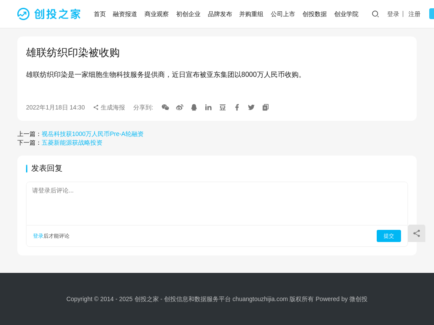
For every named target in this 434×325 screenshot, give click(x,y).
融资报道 (126, 13)
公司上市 (284, 13)
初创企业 (189, 13)
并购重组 (252, 13)
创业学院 (347, 13)
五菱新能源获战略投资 (72, 142)
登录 (394, 13)
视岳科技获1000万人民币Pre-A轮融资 (93, 133)
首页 (101, 13)
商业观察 (157, 13)
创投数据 (315, 13)
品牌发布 (221, 13)
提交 (389, 236)
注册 (415, 13)
